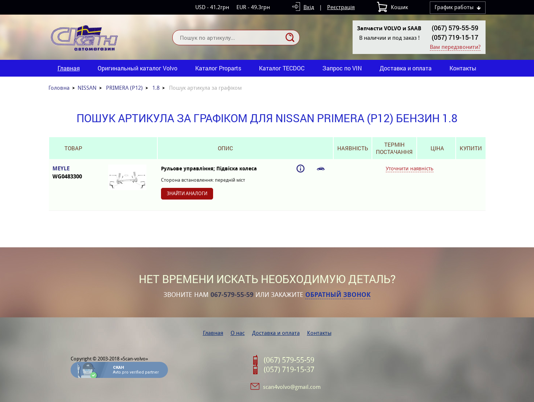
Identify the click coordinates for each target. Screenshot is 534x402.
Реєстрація (341, 7)
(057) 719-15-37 (289, 370)
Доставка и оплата (406, 68)
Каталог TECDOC (282, 68)
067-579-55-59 (232, 294)
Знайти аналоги (187, 193)
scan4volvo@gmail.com (292, 386)
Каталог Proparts (218, 68)
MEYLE (73, 173)
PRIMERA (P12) (124, 87)
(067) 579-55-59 (455, 27)
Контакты (462, 68)
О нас (238, 332)
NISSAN (87, 87)
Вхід (308, 7)
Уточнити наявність (409, 168)
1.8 (156, 87)
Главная (69, 68)
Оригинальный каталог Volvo (137, 68)
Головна (59, 87)
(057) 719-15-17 (455, 37)
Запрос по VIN (342, 68)
